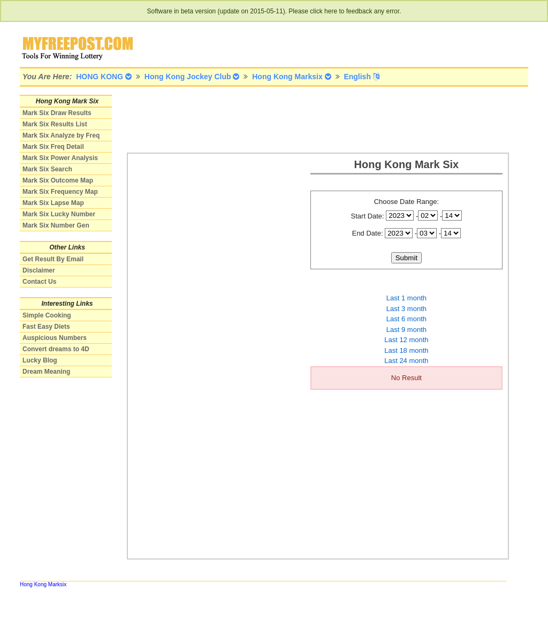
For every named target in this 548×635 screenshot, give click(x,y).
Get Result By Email (52, 259)
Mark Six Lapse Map (53, 203)
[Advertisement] (321, 119)
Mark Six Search (47, 169)
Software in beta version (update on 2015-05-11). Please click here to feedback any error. (274, 11)
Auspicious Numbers (54, 338)
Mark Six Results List (54, 124)
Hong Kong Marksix (43, 584)
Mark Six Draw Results (57, 113)
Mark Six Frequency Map (60, 191)
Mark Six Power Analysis (60, 158)
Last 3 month (406, 309)
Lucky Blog (39, 360)
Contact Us (39, 281)
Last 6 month (406, 319)
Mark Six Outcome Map (57, 180)
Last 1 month (406, 298)
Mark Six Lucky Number (58, 214)
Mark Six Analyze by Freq (61, 135)
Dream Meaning (46, 371)
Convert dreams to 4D (55, 349)
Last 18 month (406, 350)
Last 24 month (406, 361)
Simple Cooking (46, 315)
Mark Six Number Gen (55, 225)
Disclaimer (38, 270)
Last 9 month (406, 330)
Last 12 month (406, 340)
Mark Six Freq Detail (53, 146)
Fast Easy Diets (46, 326)
